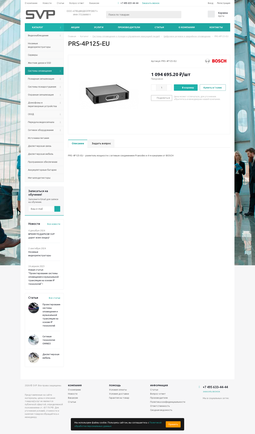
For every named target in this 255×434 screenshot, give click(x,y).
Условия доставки (119, 393)
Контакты (216, 27)
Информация (159, 385)
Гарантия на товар (119, 398)
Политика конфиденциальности (167, 402)
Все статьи (54, 298)
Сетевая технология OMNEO (48, 340)
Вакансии (73, 398)
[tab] (77, 144)
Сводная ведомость (161, 410)
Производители (129, 27)
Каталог (37, 27)
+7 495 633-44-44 (129, 3)
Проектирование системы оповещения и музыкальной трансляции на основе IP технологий (51, 315)
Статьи (159, 27)
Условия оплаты (118, 389)
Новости (72, 393)
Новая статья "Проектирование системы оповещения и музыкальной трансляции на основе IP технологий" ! (43, 276)
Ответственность (160, 406)
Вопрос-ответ (158, 393)
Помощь (115, 385)
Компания (75, 385)
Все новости (53, 224)
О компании (186, 27)
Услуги (98, 27)
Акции (75, 27)
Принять (173, 424)
